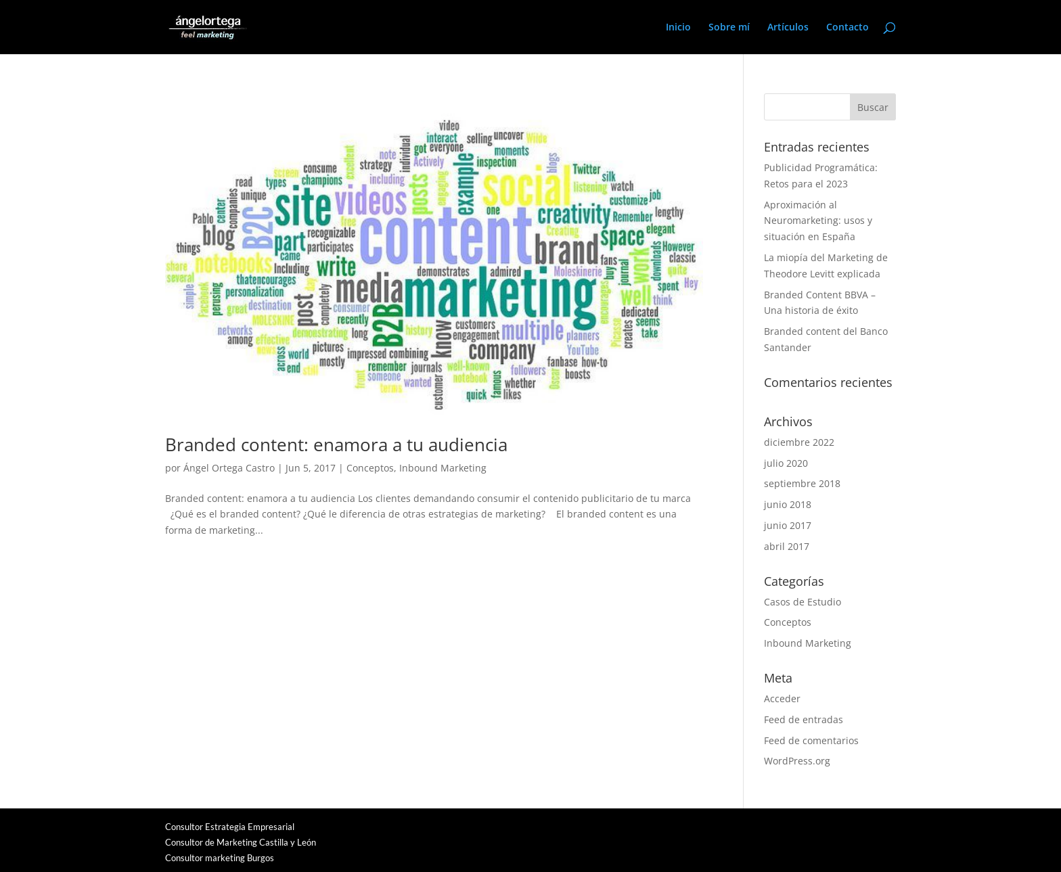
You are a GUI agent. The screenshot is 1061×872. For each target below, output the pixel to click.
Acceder (782, 698)
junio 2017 (787, 525)
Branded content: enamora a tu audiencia (336, 444)
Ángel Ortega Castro (229, 467)
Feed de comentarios (811, 740)
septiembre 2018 (802, 483)
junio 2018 (787, 504)
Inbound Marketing (443, 467)
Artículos (788, 27)
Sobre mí (729, 27)
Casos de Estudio (802, 601)
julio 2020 (786, 463)
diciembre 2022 (799, 442)
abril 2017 (786, 546)
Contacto (847, 27)
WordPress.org (797, 760)
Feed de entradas (803, 719)
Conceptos (370, 467)
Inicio (678, 27)
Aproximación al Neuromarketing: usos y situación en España (818, 221)
